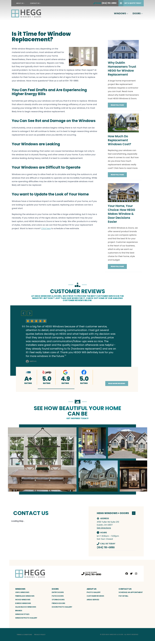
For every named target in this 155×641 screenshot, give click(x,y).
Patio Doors (58, 596)
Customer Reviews (95, 596)
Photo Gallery (93, 592)
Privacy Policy (39, 635)
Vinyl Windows (22, 592)
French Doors (58, 603)
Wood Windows (22, 599)
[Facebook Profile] (126, 573)
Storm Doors (58, 599)
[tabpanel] (77, 459)
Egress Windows (23, 603)
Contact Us (34, 3)
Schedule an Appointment (131, 592)
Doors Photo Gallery (62, 607)
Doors (137, 13)
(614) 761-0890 (106, 547)
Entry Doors (58, 592)
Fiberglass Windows (24, 596)
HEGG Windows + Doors (116, 513)
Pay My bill (123, 596)
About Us (19, 3)
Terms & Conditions (24, 635)
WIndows (120, 13)
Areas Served (93, 599)
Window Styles (22, 614)
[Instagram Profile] (136, 573)
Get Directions (104, 527)
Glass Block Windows (25, 607)
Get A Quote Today (129, 3)
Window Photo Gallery (26, 618)
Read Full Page (117, 105)
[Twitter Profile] (131, 573)
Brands (18, 610)
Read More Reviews (116, 383)
